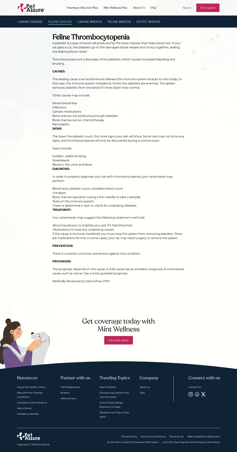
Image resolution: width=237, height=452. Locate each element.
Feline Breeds (119, 21)
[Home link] (29, 436)
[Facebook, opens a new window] (197, 394)
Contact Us (195, 387)
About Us (139, 8)
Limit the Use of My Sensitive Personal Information (191, 442)
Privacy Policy (129, 436)
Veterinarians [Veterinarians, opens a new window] (68, 398)
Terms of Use (176, 436)
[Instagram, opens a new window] (191, 394)
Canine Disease (30, 21)
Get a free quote (118, 340)
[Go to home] (31, 7)
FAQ (153, 8)
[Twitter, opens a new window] (203, 394)
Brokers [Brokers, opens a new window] (65, 392)
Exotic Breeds (148, 21)
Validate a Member (28, 413)
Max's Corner (24, 408)
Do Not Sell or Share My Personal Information (133, 442)
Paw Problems (107, 387)
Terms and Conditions (153, 436)
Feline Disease (60, 21)
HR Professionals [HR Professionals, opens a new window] (70, 387)
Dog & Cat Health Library (31, 387)
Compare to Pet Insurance (32, 402)
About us (145, 387)
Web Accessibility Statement (203, 436)
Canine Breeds (90, 21)
